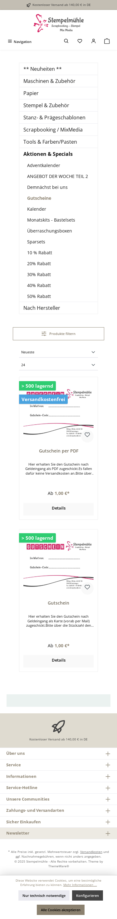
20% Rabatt (39, 263)
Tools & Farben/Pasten (50, 141)
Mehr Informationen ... (80, 885)
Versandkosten (91, 852)
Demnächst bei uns (47, 187)
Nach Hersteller (41, 307)
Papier (31, 93)
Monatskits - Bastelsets (51, 220)
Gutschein (58, 603)
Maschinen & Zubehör (49, 81)
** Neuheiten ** (42, 68)
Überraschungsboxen (49, 231)
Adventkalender (43, 165)
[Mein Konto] (93, 41)
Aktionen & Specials (48, 154)
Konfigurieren (87, 895)
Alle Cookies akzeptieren (60, 909)
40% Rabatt (39, 285)
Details (59, 508)
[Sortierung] (58, 352)
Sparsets (36, 242)
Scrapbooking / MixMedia (53, 129)
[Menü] (19, 41)
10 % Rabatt (39, 253)
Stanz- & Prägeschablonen (54, 117)
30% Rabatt (39, 274)
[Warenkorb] (107, 41)
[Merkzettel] (80, 41)
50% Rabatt (39, 296)
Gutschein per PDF (58, 451)
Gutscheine (39, 198)
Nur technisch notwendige (44, 895)
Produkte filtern (58, 333)
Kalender (36, 209)
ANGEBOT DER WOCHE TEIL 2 (57, 176)
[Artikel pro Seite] (58, 365)
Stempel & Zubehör (46, 105)
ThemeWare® (58, 866)
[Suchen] (66, 41)
